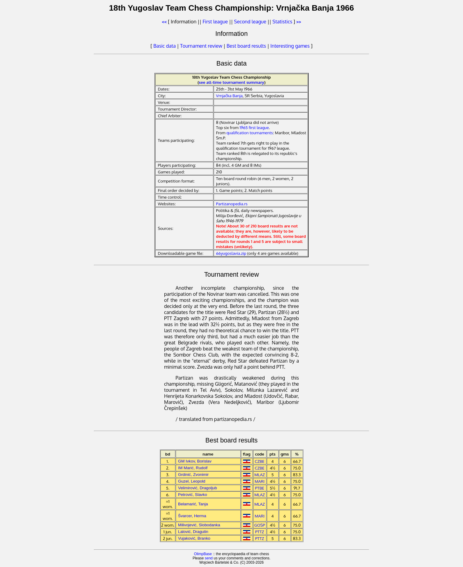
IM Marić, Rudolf (192, 468)
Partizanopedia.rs (232, 203)
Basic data (164, 46)
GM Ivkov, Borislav (194, 461)
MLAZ (259, 474)
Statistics (282, 22)
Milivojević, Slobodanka (199, 525)
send (209, 558)
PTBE (259, 487)
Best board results (246, 46)
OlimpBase (203, 554)
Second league (250, 22)
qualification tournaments (249, 132)
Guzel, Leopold (191, 481)
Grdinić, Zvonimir (193, 474)
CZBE (260, 461)
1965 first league (254, 127)
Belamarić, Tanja (193, 504)
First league (215, 22)
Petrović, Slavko (192, 494)
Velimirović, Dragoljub (197, 488)
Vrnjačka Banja (229, 95)
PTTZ (259, 531)
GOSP (259, 525)
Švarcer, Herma (192, 516)
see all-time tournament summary (231, 82)
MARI (260, 481)
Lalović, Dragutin (193, 531)
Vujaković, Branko (194, 538)
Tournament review (201, 46)
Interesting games (290, 46)
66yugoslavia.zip (231, 253)
